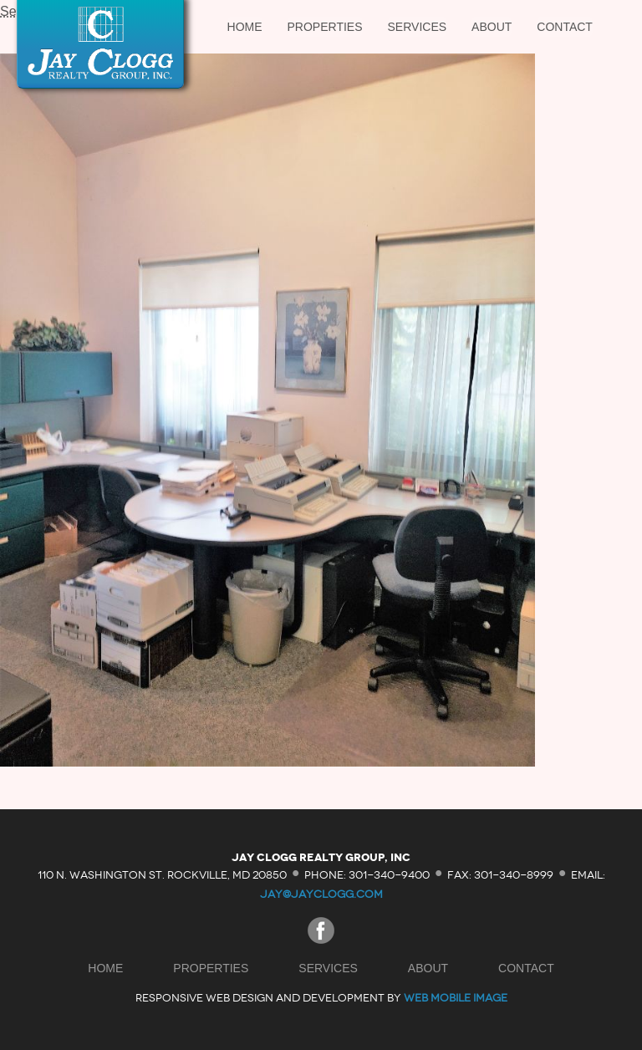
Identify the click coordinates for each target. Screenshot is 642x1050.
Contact (565, 26)
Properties (325, 26)
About (491, 26)
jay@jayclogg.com (321, 894)
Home (244, 26)
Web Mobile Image (455, 997)
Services (417, 26)
